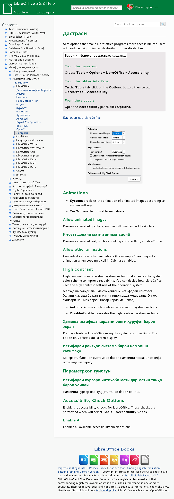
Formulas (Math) (18, 52)
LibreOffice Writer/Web (30, 148)
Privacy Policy (97, 468)
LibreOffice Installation (22, 63)
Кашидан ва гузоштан (26, 197)
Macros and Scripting (21, 59)
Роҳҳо (20, 104)
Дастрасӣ (22, 133)
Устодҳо (17, 178)
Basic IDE (22, 126)
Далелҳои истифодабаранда (33, 90)
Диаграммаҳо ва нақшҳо (24, 56)
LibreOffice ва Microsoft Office (31, 75)
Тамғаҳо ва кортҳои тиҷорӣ (29, 224)
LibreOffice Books (114, 449)
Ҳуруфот (21, 108)
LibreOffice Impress (28, 155)
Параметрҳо (20, 82)
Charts (20, 171)
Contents (10, 24)
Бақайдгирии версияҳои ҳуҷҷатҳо (26, 218)
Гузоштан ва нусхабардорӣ (29, 201)
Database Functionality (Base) (26, 48)
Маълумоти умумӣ (24, 71)
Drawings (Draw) (19, 44)
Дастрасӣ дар (82, 117)
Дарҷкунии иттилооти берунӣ (30, 228)
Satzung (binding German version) (79, 471)
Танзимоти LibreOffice (26, 182)
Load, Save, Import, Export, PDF (31, 209)
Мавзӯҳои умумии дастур (24, 67)
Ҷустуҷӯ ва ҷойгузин (25, 235)
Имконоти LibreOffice (25, 79)
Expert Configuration (28, 122)
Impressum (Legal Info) (72, 468)
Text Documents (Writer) (23, 29)
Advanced (22, 118)
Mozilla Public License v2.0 (141, 475)
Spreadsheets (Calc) (20, 36)
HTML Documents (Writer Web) (28, 33)
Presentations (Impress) (23, 40)
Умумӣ (20, 93)
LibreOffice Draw (26, 159)
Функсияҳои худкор (24, 232)
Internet (21, 175)
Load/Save (22, 136)
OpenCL (21, 129)
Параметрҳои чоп (27, 101)
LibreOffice (22, 86)
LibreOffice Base (26, 167)
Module (19, 12)
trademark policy (106, 490)
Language (43, 12)
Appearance (23, 115)
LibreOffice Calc (25, 152)
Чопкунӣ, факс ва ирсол (27, 194)
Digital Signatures (22, 190)
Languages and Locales (29, 140)
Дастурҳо (18, 239)
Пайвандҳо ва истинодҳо (28, 213)
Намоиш (21, 97)
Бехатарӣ (22, 111)
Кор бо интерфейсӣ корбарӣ (30, 186)
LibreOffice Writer (27, 144)
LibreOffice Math (26, 163)
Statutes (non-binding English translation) (135, 468)
